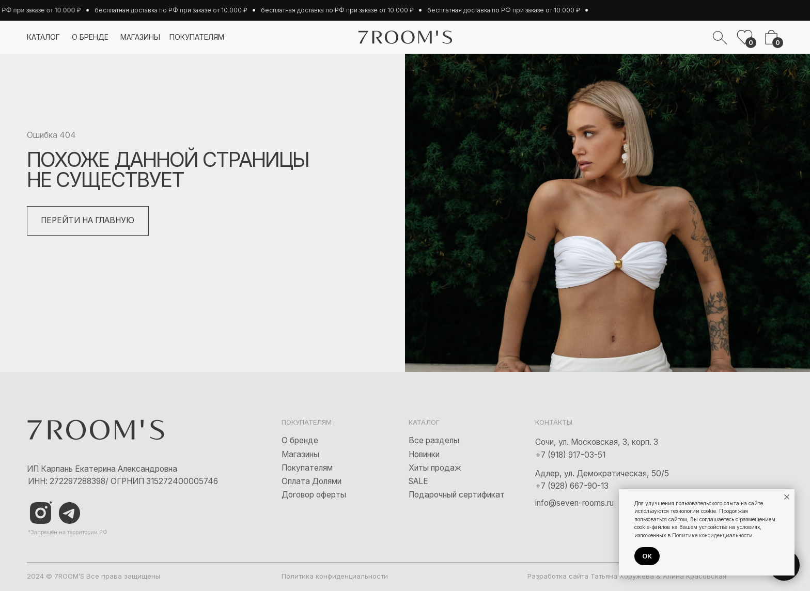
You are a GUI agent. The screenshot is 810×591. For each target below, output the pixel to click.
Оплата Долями (311, 481)
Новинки (424, 454)
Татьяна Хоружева (622, 576)
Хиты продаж (435, 468)
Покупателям (307, 468)
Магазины (300, 454)
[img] (70, 513)
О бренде (300, 440)
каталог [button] (43, 37)
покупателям (196, 37)
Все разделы (434, 440)
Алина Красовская (694, 576)
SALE (418, 481)
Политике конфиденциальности (712, 535)
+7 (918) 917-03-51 (570, 455)
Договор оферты (314, 495)
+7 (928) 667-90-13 (572, 486)
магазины (140, 37)
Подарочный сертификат (457, 495)
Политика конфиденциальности (335, 576)
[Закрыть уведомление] (787, 497)
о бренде (90, 37)
